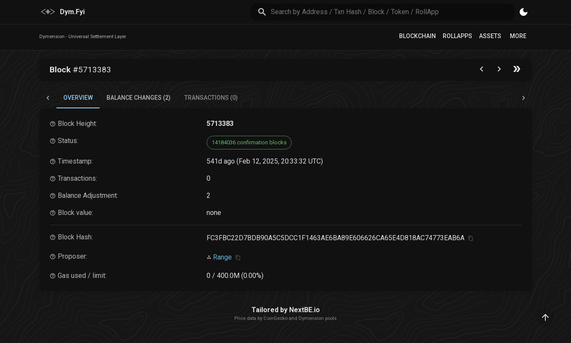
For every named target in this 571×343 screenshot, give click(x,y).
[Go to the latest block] (517, 71)
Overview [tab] (78, 97)
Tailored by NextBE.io (285, 310)
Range (222, 257)
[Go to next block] (499, 71)
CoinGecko (275, 318)
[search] (393, 11)
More (518, 36)
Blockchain (417, 36)
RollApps (457, 36)
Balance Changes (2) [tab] (139, 97)
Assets (490, 36)
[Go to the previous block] (481, 71)
